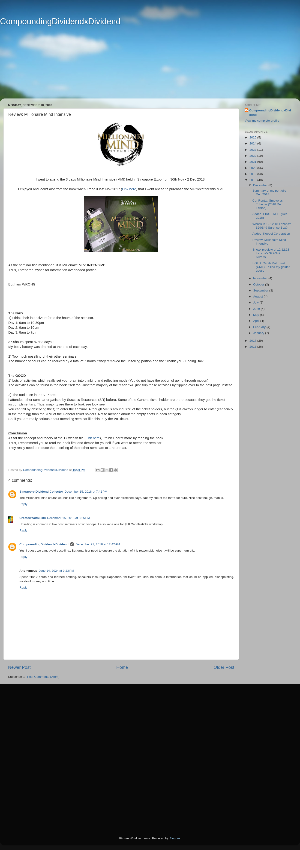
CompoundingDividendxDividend (60, 21)
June (257, 308)
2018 (253, 180)
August (258, 296)
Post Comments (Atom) (43, 676)
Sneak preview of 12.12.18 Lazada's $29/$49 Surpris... (270, 253)
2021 (253, 161)
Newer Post (19, 667)
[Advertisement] (143, 66)
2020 (253, 168)
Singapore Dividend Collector (41, 491)
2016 (253, 346)
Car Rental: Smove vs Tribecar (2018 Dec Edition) (267, 204)
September (261, 290)
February (260, 327)
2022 (253, 155)
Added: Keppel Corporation (271, 233)
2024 (253, 143)
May (256, 314)
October (259, 284)
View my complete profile (262, 120)
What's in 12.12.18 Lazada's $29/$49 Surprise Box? (271, 225)
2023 (253, 149)
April (256, 320)
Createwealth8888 (32, 518)
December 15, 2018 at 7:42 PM (85, 491)
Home (122, 667)
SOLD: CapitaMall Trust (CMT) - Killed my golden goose (271, 266)
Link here (129, 189)
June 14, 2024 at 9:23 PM (56, 570)
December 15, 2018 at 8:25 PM (68, 518)
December (260, 185)
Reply (23, 504)
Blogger (174, 838)
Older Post (224, 667)
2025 (253, 137)
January (259, 333)
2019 (253, 174)
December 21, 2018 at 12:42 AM (97, 544)
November (260, 278)
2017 (253, 340)
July (256, 302)
